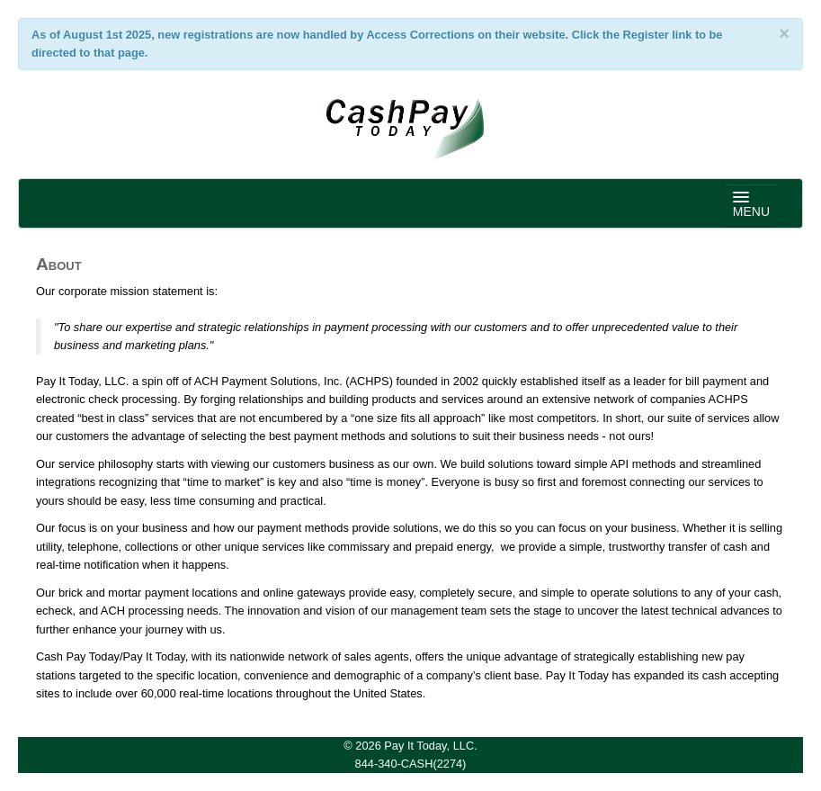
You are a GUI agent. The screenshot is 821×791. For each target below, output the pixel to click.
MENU (751, 205)
